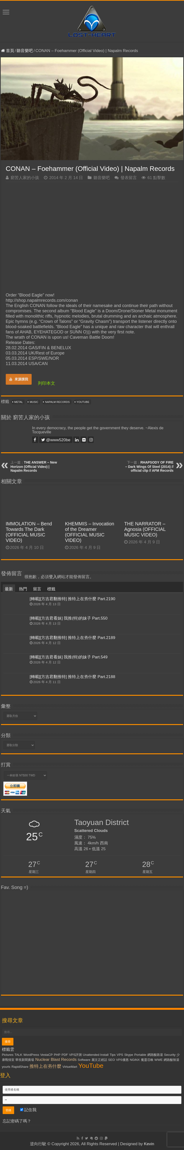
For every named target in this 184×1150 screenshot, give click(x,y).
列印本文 (46, 383)
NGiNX (135, 1060)
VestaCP (46, 1055)
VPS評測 (75, 1055)
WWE (159, 1060)
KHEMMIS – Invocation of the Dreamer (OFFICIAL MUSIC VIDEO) (89, 532)
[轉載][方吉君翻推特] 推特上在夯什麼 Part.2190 (72, 599)
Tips (113, 1055)
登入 (53, 577)
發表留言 (129, 177)
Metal (18, 402)
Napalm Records (57, 402)
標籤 (51, 589)
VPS (120, 1055)
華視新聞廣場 (24, 1060)
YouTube (83, 402)
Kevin (149, 1144)
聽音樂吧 (25, 50)
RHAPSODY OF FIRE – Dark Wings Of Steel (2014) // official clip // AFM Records (149, 466)
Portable (140, 1055)
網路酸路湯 (155, 1055)
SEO (111, 1060)
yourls (6, 1067)
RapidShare (20, 1067)
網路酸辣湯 (171, 1060)
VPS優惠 (122, 1060)
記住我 (28, 1110)
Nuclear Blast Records (55, 1059)
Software (84, 1060)
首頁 (7, 50)
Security (170, 1055)
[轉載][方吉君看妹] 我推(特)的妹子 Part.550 (69, 618)
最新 (9, 589)
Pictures (7, 1055)
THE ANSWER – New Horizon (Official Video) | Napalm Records (34, 466)
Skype (128, 1055)
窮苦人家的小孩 (25, 177)
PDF (65, 1055)
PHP (57, 1055)
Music (34, 402)
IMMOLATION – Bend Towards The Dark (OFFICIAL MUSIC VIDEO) (29, 532)
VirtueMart (70, 1067)
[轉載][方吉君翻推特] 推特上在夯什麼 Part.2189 (72, 637)
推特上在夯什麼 (45, 1066)
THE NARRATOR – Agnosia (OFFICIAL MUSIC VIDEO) (145, 529)
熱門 (23, 589)
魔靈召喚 (147, 1060)
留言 (37, 589)
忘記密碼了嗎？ (17, 1121)
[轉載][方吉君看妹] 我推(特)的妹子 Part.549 (69, 657)
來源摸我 (18, 379)
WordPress (31, 1055)
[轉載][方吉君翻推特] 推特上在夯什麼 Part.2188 (72, 676)
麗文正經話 (99, 1060)
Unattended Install (96, 1055)
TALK (18, 1055)
